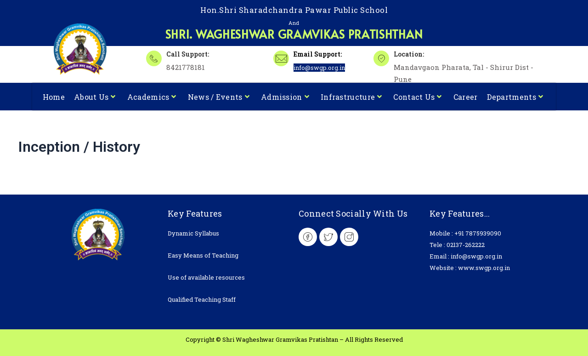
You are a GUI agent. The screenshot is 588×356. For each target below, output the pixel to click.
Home (54, 96)
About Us (95, 96)
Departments (515, 96)
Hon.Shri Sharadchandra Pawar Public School (294, 9)
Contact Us (417, 96)
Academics (151, 96)
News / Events (218, 96)
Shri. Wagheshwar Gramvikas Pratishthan (294, 33)
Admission (285, 96)
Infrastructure (351, 96)
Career (465, 96)
